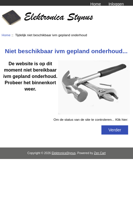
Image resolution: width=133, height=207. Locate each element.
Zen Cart (100, 153)
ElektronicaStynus (64, 153)
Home (95, 4)
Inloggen (116, 4)
